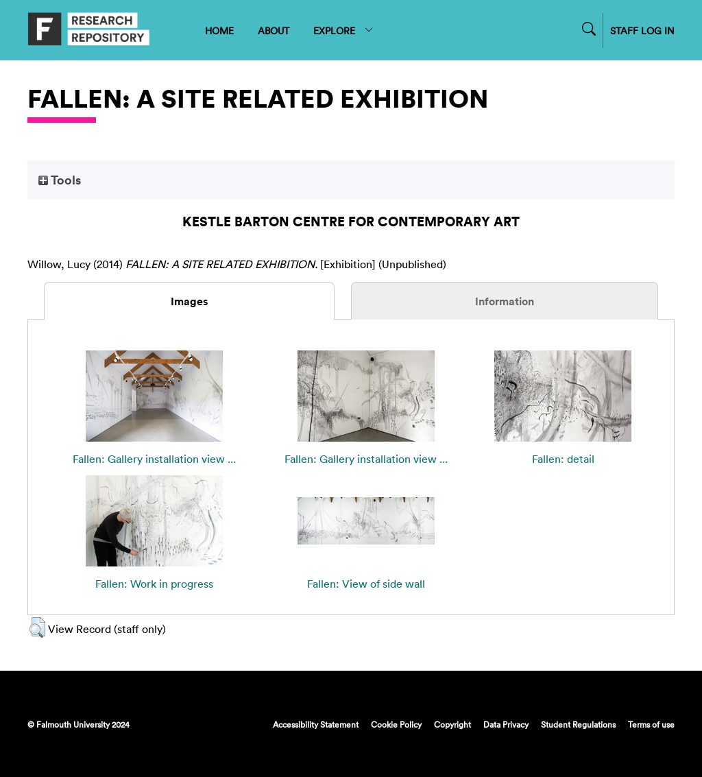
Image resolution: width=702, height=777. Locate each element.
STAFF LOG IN (642, 30)
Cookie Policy (396, 724)
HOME (219, 30)
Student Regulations (578, 724)
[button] (37, 627)
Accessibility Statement (316, 724)
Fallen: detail (563, 459)
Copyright (452, 724)
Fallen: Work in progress (154, 583)
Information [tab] (504, 301)
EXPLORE (343, 30)
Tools (59, 179)
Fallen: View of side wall (366, 583)
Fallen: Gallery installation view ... (154, 459)
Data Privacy (506, 724)
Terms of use (651, 724)
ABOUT (273, 30)
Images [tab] (189, 301)
